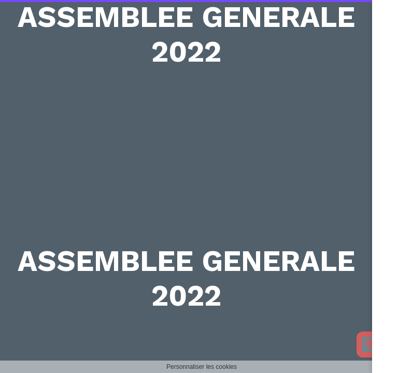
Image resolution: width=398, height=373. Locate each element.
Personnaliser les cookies (201, 366)
